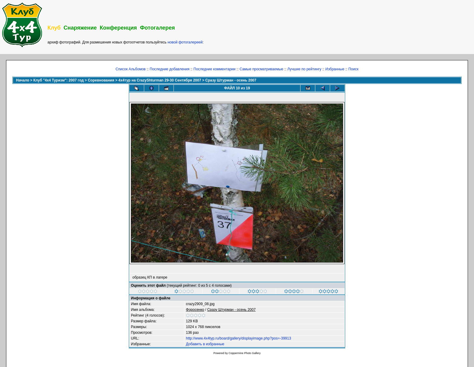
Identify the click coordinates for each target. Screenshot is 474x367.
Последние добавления (170, 69)
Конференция (118, 28)
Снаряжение (80, 28)
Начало (22, 80)
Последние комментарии (214, 69)
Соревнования (101, 80)
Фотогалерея (157, 28)
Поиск (353, 69)
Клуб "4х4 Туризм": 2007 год (58, 80)
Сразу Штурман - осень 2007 (230, 80)
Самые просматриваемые (261, 69)
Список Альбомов (130, 69)
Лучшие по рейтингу (304, 69)
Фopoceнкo (195, 310)
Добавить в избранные (205, 344)
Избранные (334, 69)
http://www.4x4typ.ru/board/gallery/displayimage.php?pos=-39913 (238, 338)
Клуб (53, 28)
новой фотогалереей (185, 42)
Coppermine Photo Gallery (245, 353)
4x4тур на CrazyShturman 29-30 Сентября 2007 (159, 80)
